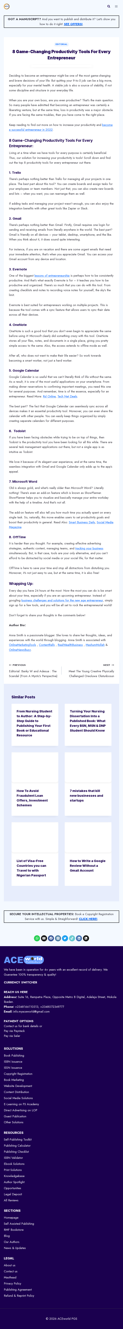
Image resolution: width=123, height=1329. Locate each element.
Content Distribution (16, 1092)
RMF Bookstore (14, 1230)
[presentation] (35, 767)
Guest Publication (15, 1116)
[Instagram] (58, 938)
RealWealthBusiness (70, 645)
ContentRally (47, 645)
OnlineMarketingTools (22, 645)
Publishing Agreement (18, 1289)
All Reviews (11, 1200)
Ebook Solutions (14, 1164)
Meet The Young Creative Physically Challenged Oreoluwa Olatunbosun (89, 670)
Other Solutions (13, 1122)
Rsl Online (49, 396)
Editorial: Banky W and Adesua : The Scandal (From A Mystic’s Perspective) (33, 670)
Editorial (61, 44)
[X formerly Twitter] (65, 938)
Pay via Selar (12, 1036)
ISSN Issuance (13, 1068)
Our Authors (11, 1242)
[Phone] (86, 938)
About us (9, 1265)
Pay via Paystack (14, 1031)
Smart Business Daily (82, 522)
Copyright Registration (18, 1074)
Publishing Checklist (16, 1151)
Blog (7, 1236)
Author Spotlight (14, 1182)
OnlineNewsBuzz (20, 650)
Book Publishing (14, 1055)
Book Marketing (14, 1080)
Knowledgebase (14, 1176)
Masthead (10, 1277)
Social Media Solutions (18, 1098)
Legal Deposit (13, 1194)
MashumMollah (95, 645)
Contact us (10, 1271)
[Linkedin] (79, 938)
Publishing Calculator (17, 1145)
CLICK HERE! (88, 919)
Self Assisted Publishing (19, 1223)
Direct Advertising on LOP (20, 1110)
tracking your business (89, 548)
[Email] (44, 938)
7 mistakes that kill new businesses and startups (86, 795)
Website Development (18, 1086)
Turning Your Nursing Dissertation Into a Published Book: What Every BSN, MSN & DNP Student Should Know (88, 720)
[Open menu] (116, 6)
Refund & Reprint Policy (19, 1295)
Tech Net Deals (67, 396)
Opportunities (12, 1188)
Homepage (11, 1217)
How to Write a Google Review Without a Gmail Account (88, 865)
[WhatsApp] (37, 938)
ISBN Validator (13, 1158)
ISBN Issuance (13, 1061)
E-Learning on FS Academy (21, 1104)
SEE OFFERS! (73, 24)
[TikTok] (72, 938)
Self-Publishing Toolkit (18, 1139)
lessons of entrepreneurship (52, 275)
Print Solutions (13, 1170)
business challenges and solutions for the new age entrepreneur (62, 600)
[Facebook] (51, 938)
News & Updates (15, 1248)
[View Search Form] (109, 6)
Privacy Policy (12, 1283)
